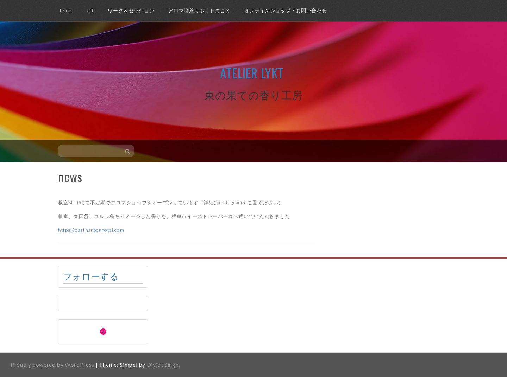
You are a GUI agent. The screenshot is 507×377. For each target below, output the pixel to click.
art (90, 10)
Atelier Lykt (252, 72)
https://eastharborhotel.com (91, 230)
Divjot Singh (163, 364)
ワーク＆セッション (131, 10)
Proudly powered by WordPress (52, 364)
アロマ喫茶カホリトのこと (199, 10)
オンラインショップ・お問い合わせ (285, 10)
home (66, 10)
